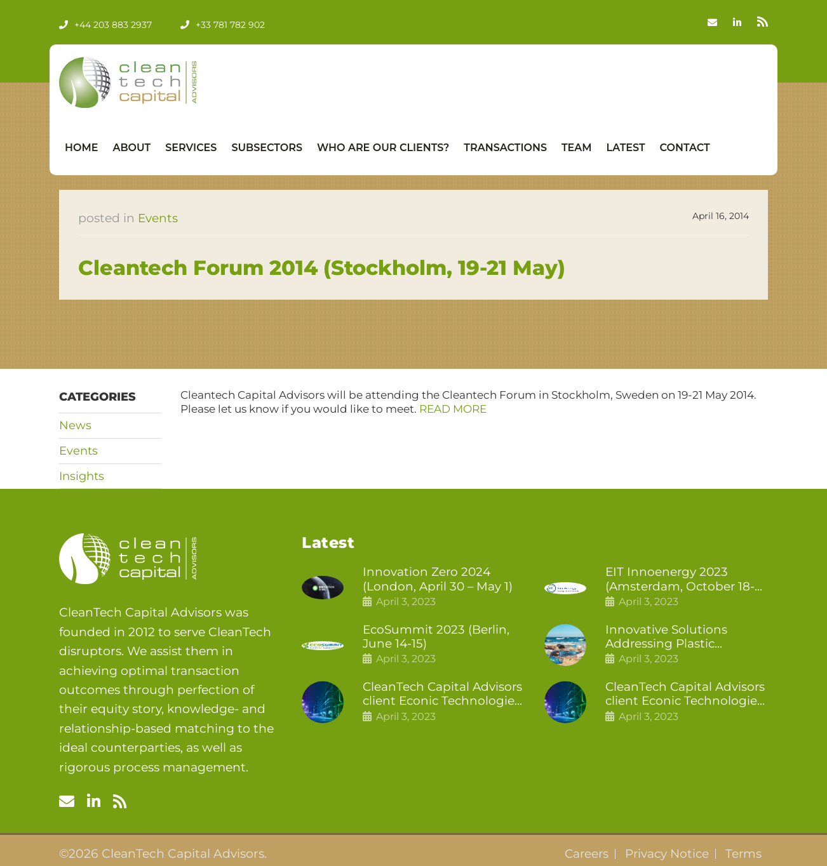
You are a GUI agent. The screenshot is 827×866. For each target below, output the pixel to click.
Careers (582, 854)
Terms (743, 854)
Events (158, 218)
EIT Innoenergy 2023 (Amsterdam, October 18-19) (681, 579)
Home (81, 148)
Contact (685, 148)
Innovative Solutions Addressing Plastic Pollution (666, 638)
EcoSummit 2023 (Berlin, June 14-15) (438, 637)
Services (191, 148)
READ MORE (453, 409)
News (75, 425)
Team (576, 148)
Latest (626, 148)
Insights (81, 476)
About (131, 148)
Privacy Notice (665, 854)
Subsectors (266, 148)
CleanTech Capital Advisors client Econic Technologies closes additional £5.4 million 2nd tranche (444, 695)
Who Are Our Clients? (383, 148)
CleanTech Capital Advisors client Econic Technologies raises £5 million (686, 695)
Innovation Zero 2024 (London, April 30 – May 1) (439, 579)
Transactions (505, 148)
